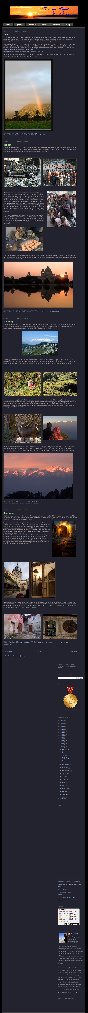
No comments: (33, 133)
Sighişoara (8, 513)
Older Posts (73, 652)
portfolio (32, 25)
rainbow (27, 134)
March (64, 788)
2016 (62, 723)
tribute (34, 134)
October (65, 768)
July (63, 776)
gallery (20, 25)
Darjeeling (8, 322)
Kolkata (7, 145)
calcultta (13, 311)
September (66, 770)
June (64, 779)
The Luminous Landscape (66, 897)
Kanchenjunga (28, 503)
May (64, 782)
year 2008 (41, 134)
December (66, 749)
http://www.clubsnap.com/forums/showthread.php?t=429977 (23, 51)
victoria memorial (53, 311)
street (43, 311)
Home (40, 652)
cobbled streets (22, 643)
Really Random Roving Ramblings (69, 884)
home (8, 25)
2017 (62, 720)
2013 (62, 732)
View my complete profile (68, 992)
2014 (62, 729)
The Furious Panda (64, 892)
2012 (62, 735)
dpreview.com (62, 900)
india (24, 311)
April (64, 785)
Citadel (12, 643)
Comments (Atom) (19, 656)
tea (36, 503)
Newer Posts (7, 652)
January (65, 794)
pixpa (60, 895)
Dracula (33, 643)
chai (19, 311)
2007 (62, 798)
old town (48, 643)
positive (20, 134)
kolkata (30, 311)
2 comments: (32, 641)
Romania (56, 643)
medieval (40, 643)
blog (68, 25)
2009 (62, 744)
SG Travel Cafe (63, 889)
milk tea (36, 311)
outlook (12, 134)
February (65, 791)
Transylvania (8, 644)
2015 (62, 726)
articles (56, 25)
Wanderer (74, 933)
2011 (62, 738)
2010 (62, 741)
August (64, 773)
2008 (5, 34)
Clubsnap (61, 887)
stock (44, 25)
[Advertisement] (67, 841)
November (66, 765)
